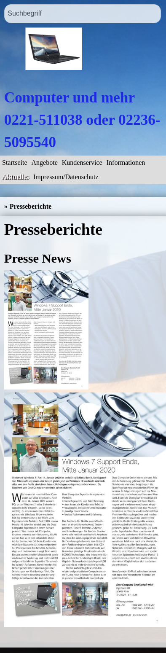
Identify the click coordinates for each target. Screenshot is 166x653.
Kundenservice (82, 162)
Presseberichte (30, 206)
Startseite (14, 162)
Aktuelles (15, 176)
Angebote (45, 162)
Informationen (126, 162)
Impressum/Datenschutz (66, 176)
